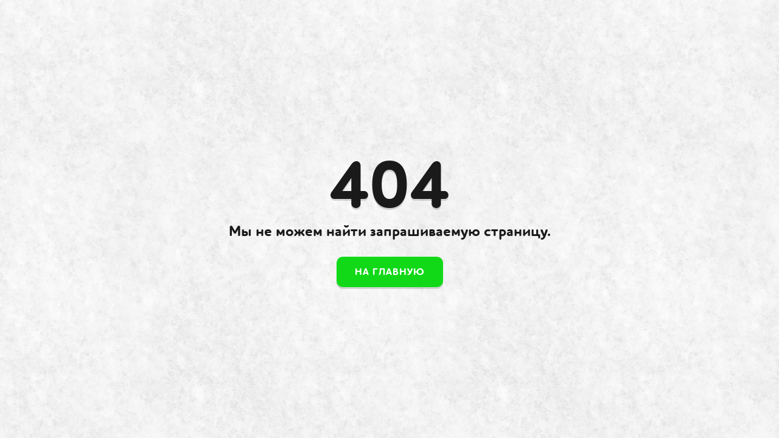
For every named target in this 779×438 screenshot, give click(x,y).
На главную (390, 272)
